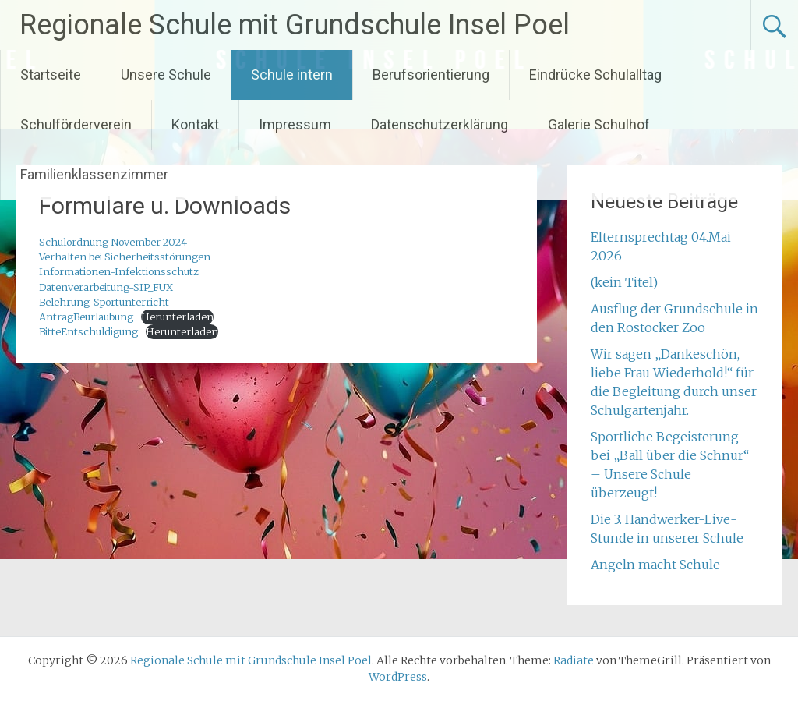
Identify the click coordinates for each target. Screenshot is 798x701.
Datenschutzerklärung (439, 124)
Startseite (50, 74)
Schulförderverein (76, 124)
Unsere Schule (166, 74)
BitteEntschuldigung (88, 331)
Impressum (295, 124)
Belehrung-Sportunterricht (104, 302)
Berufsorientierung (431, 74)
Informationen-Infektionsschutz (119, 271)
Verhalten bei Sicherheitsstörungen (124, 256)
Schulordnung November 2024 (113, 241)
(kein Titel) (624, 282)
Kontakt (195, 124)
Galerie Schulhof (599, 124)
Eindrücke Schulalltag (595, 74)
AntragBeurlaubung (86, 316)
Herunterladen (177, 316)
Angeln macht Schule (655, 564)
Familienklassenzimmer (94, 174)
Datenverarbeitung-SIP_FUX (106, 287)
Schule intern (292, 74)
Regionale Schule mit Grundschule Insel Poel (294, 25)
